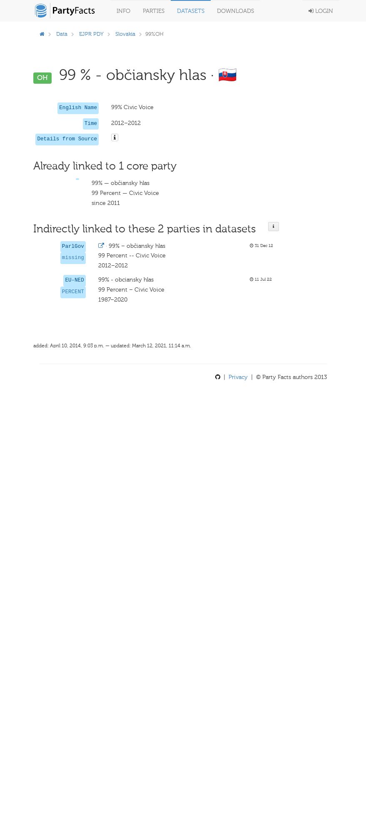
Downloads (235, 11)
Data (61, 34)
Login (321, 11)
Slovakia (125, 34)
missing (73, 258)
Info (123, 11)
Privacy (238, 377)
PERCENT (73, 292)
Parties (153, 11)
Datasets (190, 11)
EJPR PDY (91, 34)
